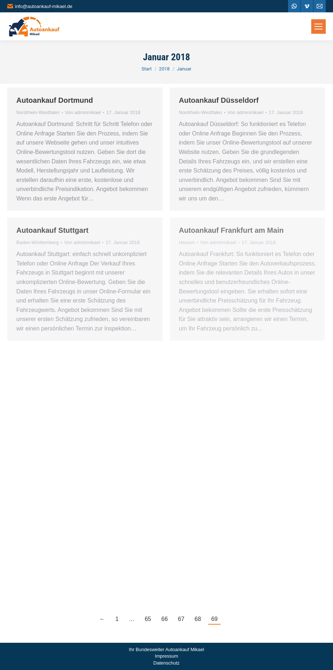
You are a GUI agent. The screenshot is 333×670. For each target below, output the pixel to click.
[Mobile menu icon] (318, 26)
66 (164, 619)
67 (181, 619)
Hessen (187, 242)
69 (214, 619)
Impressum (166, 656)
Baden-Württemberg (37, 242)
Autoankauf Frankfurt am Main (231, 230)
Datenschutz (166, 663)
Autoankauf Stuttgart (52, 230)
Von (83, 112)
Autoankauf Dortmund (54, 100)
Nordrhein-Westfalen (37, 112)
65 (148, 619)
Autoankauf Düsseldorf (219, 100)
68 (197, 619)
